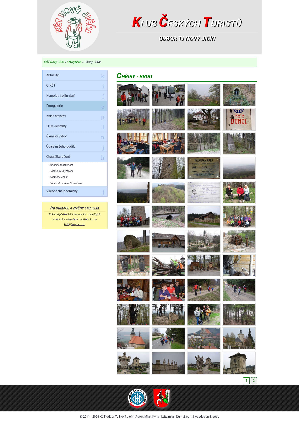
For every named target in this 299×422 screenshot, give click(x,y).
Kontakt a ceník (58, 177)
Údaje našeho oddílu (75, 147)
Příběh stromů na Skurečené (66, 183)
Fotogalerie (74, 62)
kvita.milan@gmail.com (176, 416)
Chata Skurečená (75, 157)
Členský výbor (75, 137)
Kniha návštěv (75, 116)
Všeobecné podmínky (75, 191)
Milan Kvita (152, 416)
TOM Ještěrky (75, 126)
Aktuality (75, 76)
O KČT (75, 86)
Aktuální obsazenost (61, 164)
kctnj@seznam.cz (74, 224)
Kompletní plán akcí (75, 96)
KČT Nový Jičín (54, 62)
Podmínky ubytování (61, 170)
